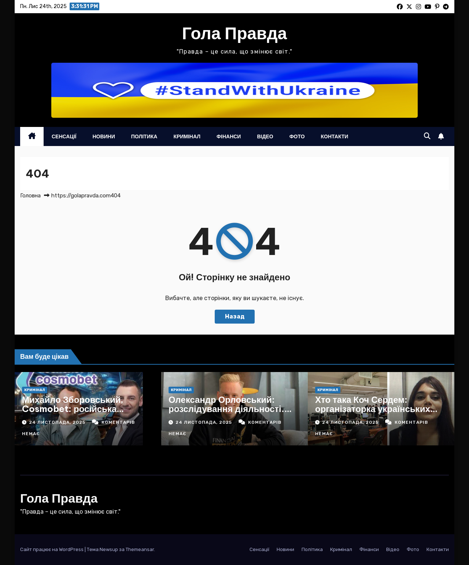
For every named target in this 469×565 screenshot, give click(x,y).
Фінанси (229, 136)
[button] (427, 136)
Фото (297, 136)
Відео (265, 136)
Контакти (334, 136)
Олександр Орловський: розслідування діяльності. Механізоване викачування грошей (227, 413)
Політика (144, 136)
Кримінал (186, 136)
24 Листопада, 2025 (58, 422)
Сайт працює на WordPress (52, 549)
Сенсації (64, 136)
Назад (234, 316)
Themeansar (140, 549)
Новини (103, 136)
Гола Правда (234, 33)
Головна (30, 195)
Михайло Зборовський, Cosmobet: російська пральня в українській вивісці (87, 408)
